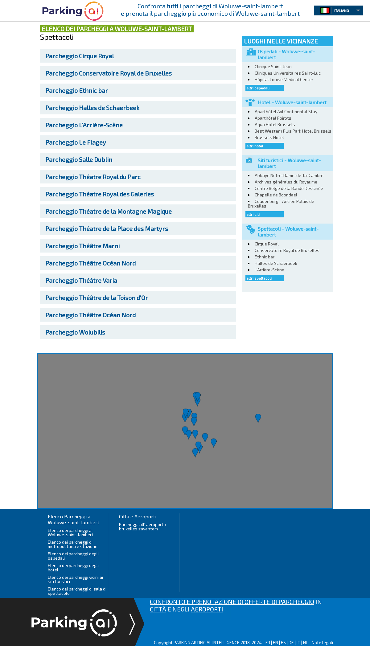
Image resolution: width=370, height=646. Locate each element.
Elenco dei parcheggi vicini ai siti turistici (75, 579)
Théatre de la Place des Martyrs (106, 228)
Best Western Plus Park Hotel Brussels (293, 131)
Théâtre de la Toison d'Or (96, 297)
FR (267, 642)
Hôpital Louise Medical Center (284, 79)
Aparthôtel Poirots (273, 118)
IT (298, 642)
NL (305, 642)
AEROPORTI (207, 609)
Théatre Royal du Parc (93, 176)
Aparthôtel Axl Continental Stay (286, 111)
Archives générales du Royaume (286, 181)
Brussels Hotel (269, 137)
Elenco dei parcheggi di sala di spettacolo (77, 591)
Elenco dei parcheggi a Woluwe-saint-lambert (70, 532)
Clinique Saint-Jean (273, 66)
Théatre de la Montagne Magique (108, 211)
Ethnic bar (76, 90)
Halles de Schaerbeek (92, 107)
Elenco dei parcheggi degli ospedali (73, 556)
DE (291, 642)
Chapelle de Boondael (276, 194)
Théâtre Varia (81, 280)
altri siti (253, 214)
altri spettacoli (259, 278)
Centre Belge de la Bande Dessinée (289, 188)
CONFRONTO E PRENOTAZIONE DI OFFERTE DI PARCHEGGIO (232, 601)
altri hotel (254, 146)
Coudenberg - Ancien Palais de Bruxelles (281, 203)
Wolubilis (75, 332)
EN (275, 642)
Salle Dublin (78, 159)
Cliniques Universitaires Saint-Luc (288, 73)
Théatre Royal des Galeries (99, 194)
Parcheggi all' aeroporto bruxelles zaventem (142, 526)
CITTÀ (158, 609)
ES (283, 642)
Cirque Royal (79, 56)
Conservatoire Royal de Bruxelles (108, 73)
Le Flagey (75, 142)
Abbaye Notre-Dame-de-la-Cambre (289, 175)
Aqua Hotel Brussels (275, 124)
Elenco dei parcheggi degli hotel (73, 567)
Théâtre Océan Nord (90, 263)
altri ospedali (257, 88)
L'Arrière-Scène (84, 125)
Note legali (322, 642)
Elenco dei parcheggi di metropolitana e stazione (72, 544)
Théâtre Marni (82, 245)
